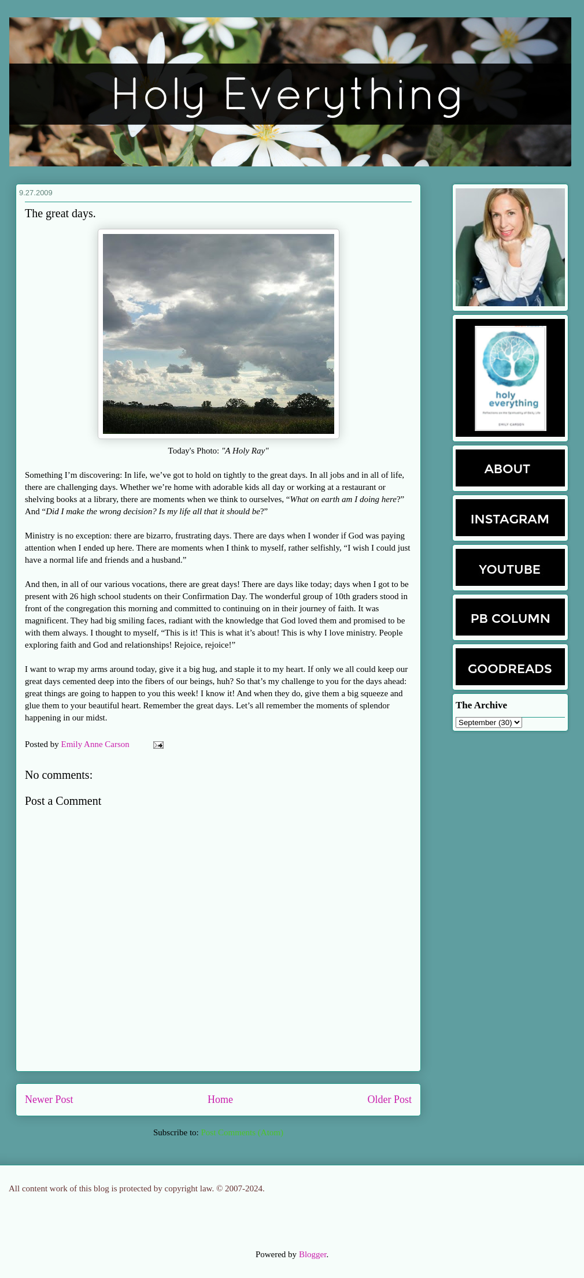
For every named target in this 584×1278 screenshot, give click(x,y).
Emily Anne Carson (96, 744)
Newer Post (49, 1099)
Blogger (313, 1254)
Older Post (390, 1099)
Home (220, 1099)
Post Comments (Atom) (242, 1132)
